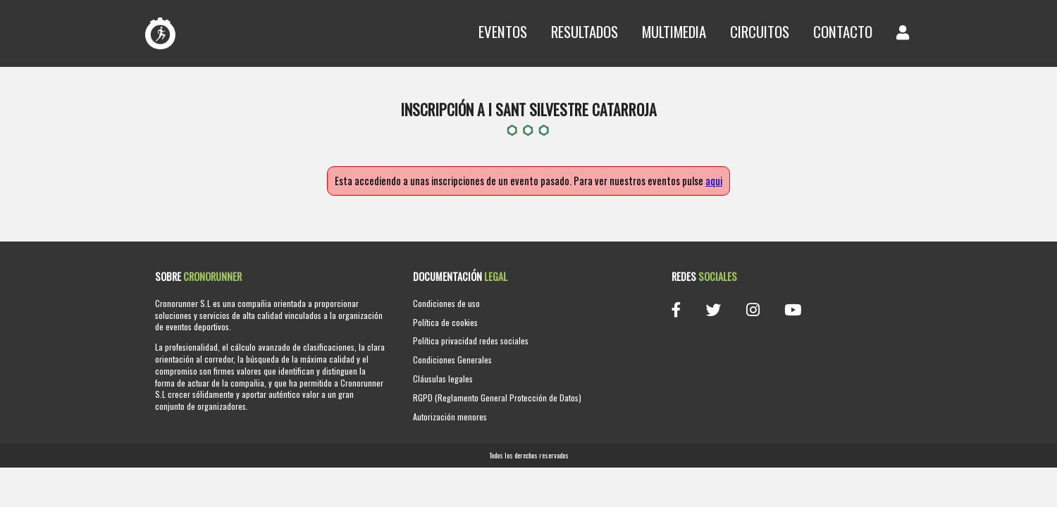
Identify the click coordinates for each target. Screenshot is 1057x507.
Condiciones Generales (452, 359)
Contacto (842, 31)
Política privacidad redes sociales (470, 340)
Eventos (502, 31)
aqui (713, 180)
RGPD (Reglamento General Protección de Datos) (497, 397)
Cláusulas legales (443, 378)
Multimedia (674, 31)
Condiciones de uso (446, 303)
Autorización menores (450, 417)
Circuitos (759, 31)
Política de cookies (445, 322)
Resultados (584, 31)
